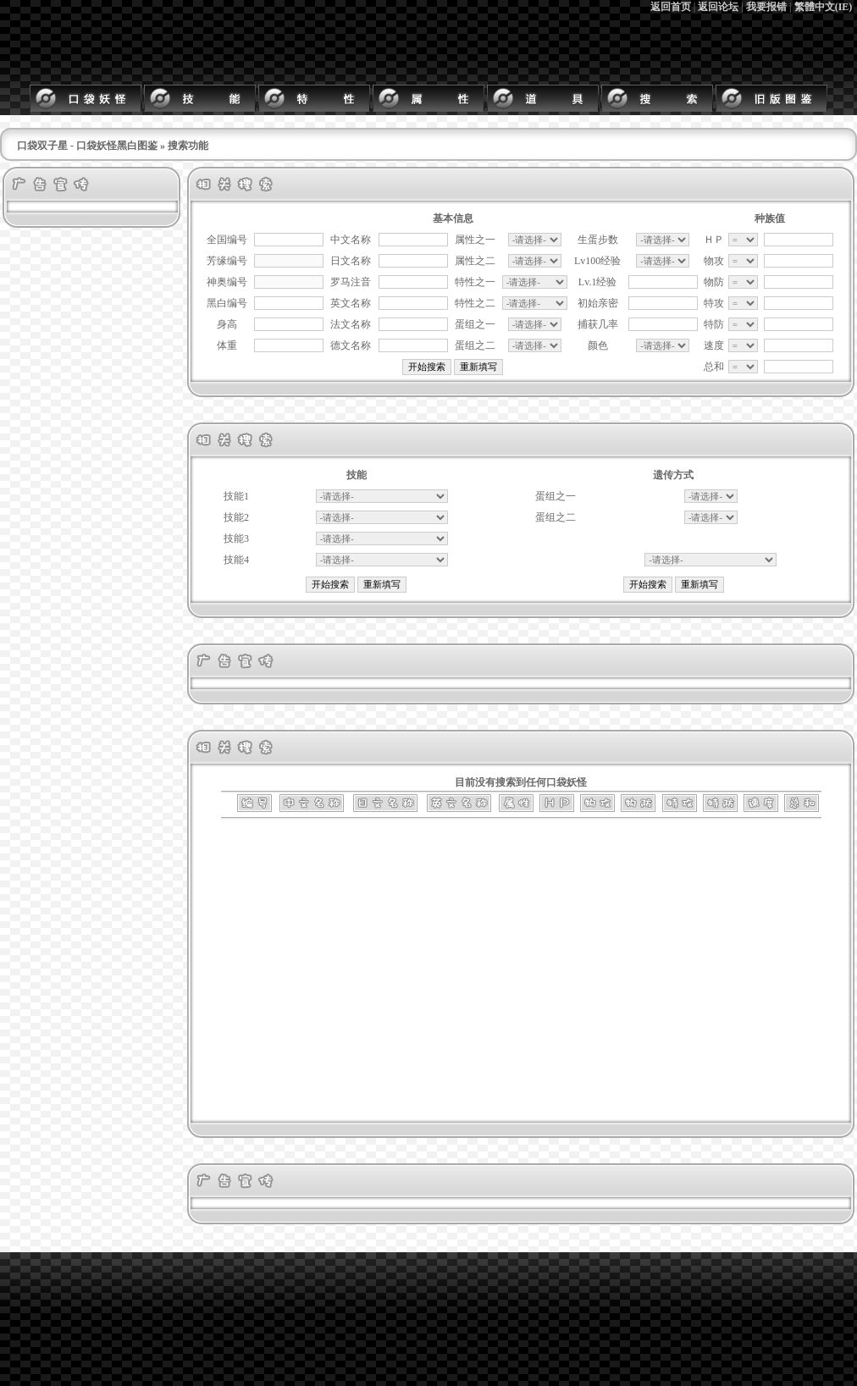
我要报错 (766, 7)
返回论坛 (718, 7)
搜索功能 (188, 146)
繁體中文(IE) (823, 7)
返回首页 (670, 7)
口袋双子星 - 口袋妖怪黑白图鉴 (87, 146)
